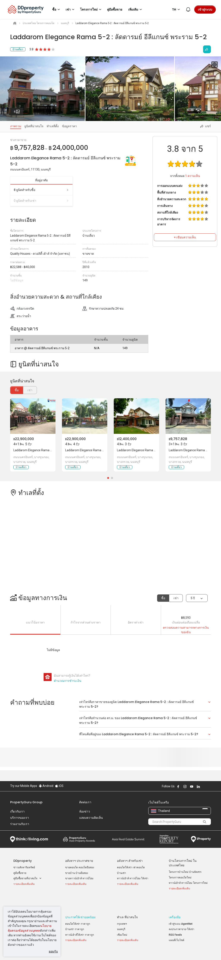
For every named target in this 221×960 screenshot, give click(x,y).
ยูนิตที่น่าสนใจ (33, 126)
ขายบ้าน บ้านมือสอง (76, 873)
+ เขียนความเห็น (185, 237)
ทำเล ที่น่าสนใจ (127, 902)
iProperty (201, 839)
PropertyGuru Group (26, 802)
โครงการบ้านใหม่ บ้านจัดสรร (185, 871)
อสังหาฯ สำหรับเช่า (130, 861)
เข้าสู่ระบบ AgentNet (181, 909)
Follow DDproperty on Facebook (178, 786)
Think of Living (29, 839)
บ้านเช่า (121, 873)
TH (176, 9)
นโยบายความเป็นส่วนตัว (103, 950)
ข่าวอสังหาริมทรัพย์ (24, 867)
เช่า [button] (71, 9)
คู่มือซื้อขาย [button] (114, 9)
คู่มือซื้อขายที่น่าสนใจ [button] (27, 878)
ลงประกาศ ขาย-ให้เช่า (181, 914)
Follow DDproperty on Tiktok (209, 786)
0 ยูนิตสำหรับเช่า (41, 200)
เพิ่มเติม (135, 9)
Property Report (168, 839)
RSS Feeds (175, 920)
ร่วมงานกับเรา (19, 824)
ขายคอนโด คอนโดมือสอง (79, 867)
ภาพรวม (15, 126)
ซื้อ (17, 390)
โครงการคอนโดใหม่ (180, 877)
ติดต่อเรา (85, 802)
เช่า (176, 598)
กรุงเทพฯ (122, 909)
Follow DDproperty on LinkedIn (198, 786)
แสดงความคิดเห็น (91, 817)
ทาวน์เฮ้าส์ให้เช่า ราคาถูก (79, 920)
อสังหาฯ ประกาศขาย (79, 861)
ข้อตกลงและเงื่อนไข (68, 950)
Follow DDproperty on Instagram (185, 786)
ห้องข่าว (84, 811)
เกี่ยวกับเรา (17, 811)
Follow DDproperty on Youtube (191, 786)
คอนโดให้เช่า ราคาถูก (77, 909)
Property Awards (79, 839)
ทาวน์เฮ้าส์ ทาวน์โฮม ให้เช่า (132, 878)
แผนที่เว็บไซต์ (176, 925)
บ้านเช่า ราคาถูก (74, 914)
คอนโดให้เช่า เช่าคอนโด (131, 867)
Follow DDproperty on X (204, 786)
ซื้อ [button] (56, 9)
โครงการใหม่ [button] (91, 9)
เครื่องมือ (174, 902)
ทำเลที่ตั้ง (53, 126)
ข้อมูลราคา (69, 126)
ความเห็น (192, 176)
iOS (59, 786)
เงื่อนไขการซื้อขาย (137, 950)
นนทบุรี (121, 914)
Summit (128, 839)
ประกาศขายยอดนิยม (27, 902)
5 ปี (193, 598)
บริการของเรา (19, 817)
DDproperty (22, 861)
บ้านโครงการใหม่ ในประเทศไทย (183, 863)
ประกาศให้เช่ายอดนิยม (80, 902)
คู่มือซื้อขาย (19, 873)
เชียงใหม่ (122, 920)
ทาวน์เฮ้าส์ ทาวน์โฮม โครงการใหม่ (188, 882)
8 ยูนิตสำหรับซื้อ (41, 190)
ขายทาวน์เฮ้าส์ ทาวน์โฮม (79, 878)
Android (46, 786)
